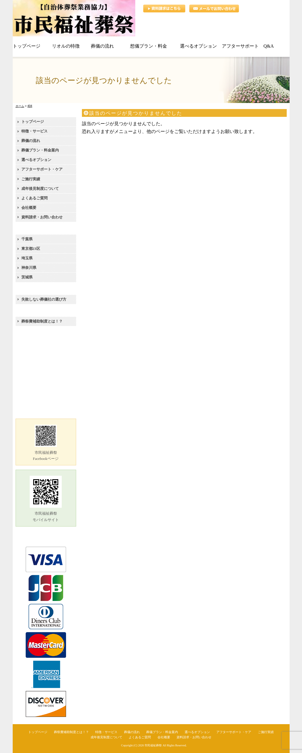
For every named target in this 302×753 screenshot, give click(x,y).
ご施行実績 (30, 179)
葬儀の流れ (30, 140)
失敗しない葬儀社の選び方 (43, 299)
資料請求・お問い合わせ (42, 217)
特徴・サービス (34, 131)
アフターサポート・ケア (42, 169)
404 (29, 106)
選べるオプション (36, 160)
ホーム (20, 106)
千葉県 (27, 239)
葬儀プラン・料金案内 (40, 150)
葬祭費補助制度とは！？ (42, 321)
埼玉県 (27, 258)
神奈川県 (28, 267)
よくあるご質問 (34, 198)
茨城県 (27, 277)
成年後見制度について (40, 188)
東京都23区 (30, 248)
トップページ (32, 121)
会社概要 (28, 207)
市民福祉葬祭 (153, 745)
